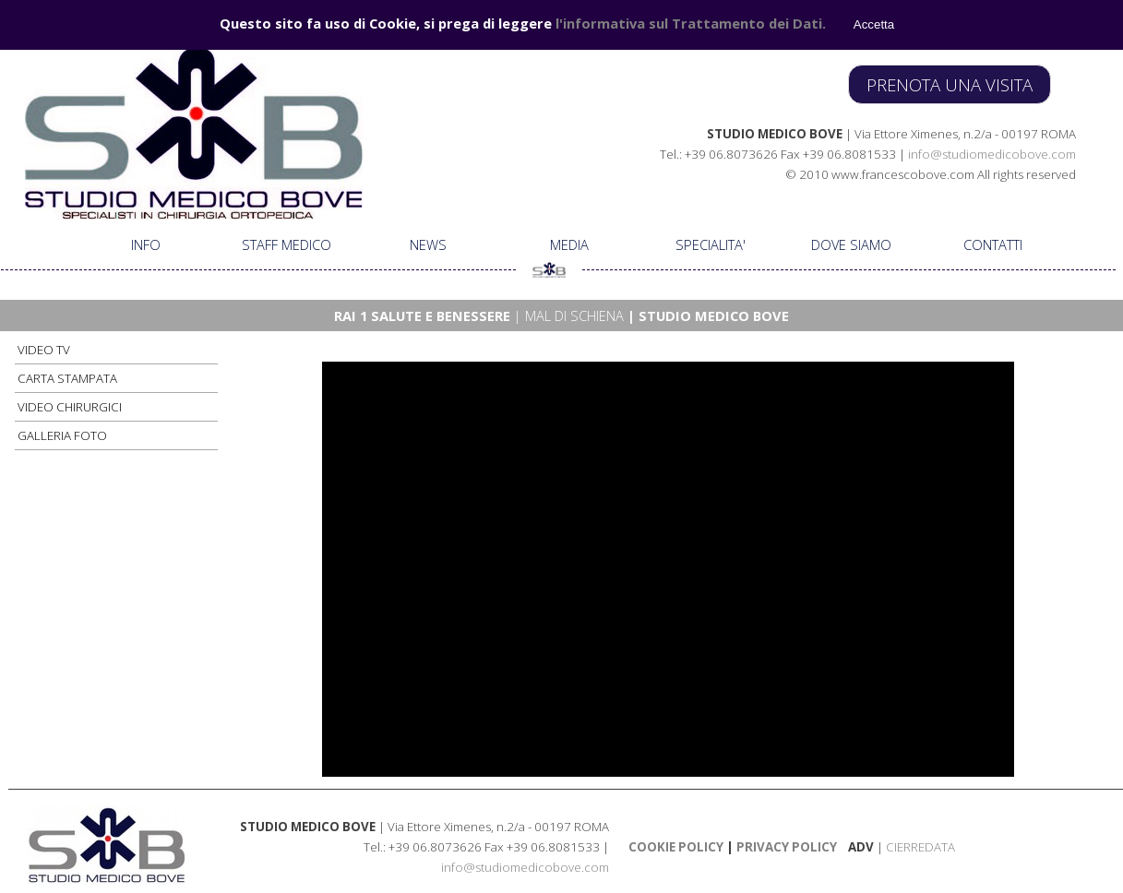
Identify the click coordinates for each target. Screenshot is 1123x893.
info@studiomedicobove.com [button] (992, 154)
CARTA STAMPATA (67, 378)
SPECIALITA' (710, 244)
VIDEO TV (44, 349)
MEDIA (569, 244)
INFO (146, 244)
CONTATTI (992, 244)
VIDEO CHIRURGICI (70, 407)
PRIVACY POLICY (785, 847)
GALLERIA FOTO (62, 435)
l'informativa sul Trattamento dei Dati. (691, 22)
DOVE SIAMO (851, 244)
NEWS (428, 244)
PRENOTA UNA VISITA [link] (949, 84)
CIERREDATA (920, 847)
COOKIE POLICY (675, 847)
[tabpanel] (812, 153)
